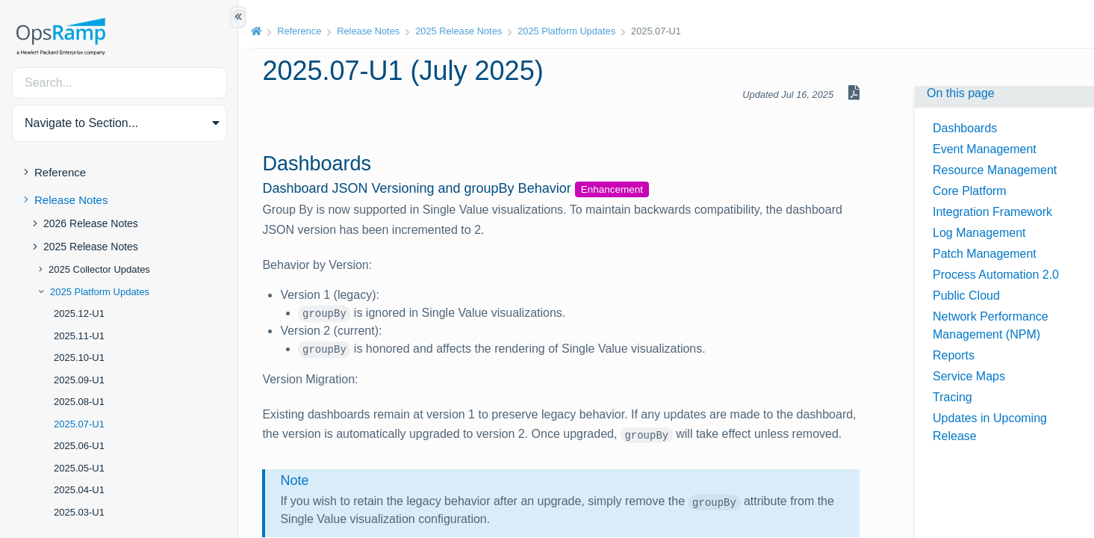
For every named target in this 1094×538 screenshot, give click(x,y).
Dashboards (965, 128)
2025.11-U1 (79, 335)
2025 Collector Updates (99, 269)
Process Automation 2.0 (996, 274)
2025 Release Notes (90, 247)
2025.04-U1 (79, 489)
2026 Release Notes (90, 223)
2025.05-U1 (79, 468)
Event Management (984, 149)
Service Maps (969, 376)
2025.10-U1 (79, 357)
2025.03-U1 (79, 512)
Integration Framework (992, 211)
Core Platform (970, 191)
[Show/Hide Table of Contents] (238, 17)
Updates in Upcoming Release (990, 427)
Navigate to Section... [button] (81, 123)
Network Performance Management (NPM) (990, 325)
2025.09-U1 (79, 380)
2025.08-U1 (79, 401)
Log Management (979, 232)
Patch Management (984, 253)
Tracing (952, 397)
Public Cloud (966, 295)
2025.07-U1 (79, 424)
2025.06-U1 (79, 445)
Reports (954, 355)
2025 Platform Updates (99, 291)
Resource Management (995, 170)
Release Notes (71, 200)
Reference (60, 172)
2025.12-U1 (79, 313)
